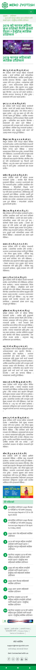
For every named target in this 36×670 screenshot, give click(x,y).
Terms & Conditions (17, 633)
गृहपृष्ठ (6, 629)
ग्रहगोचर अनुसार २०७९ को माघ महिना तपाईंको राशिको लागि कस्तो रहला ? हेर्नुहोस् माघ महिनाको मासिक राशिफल (19, 558)
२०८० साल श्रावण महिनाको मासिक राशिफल (18, 590)
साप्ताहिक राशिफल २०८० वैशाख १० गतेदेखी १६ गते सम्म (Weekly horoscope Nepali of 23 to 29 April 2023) (20, 511)
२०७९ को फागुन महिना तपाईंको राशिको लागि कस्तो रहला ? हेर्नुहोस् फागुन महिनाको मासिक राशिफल (20, 545)
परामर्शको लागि (11, 631)
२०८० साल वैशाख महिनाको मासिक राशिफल (18, 582)
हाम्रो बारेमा (14, 629)
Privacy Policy (23, 631)
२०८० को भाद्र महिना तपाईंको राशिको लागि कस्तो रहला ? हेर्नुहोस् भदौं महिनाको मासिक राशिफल (19, 572)
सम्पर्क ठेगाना (25, 629)
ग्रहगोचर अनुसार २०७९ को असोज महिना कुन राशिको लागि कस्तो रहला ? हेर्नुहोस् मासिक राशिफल (20, 613)
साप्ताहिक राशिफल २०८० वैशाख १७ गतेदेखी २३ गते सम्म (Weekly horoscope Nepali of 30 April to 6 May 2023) (20, 524)
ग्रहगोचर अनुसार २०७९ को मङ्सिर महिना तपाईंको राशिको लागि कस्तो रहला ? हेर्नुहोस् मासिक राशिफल (19, 601)
